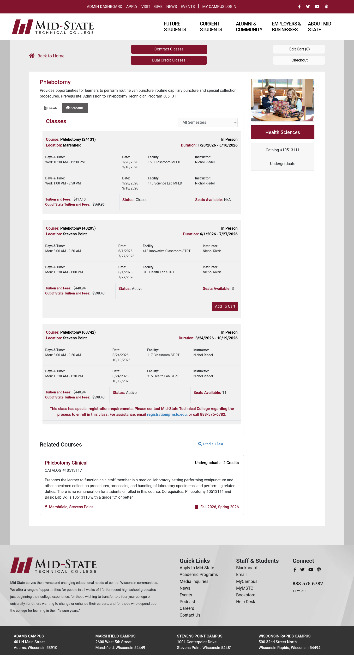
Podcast (187, 601)
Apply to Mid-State (197, 567)
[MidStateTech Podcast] (319, 569)
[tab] (51, 108)
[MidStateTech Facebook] (295, 569)
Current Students (211, 26)
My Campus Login (219, 6)
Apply (132, 6)
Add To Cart (225, 306)
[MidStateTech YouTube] (311, 569)
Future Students (175, 26)
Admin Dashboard (104, 6)
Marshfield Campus (116, 636)
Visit (145, 6)
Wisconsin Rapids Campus (285, 636)
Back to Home (47, 55)
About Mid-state (320, 26)
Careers (187, 608)
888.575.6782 (308, 584)
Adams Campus (29, 636)
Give (158, 6)
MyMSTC (244, 588)
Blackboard (246, 567)
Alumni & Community (249, 26)
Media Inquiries (194, 581)
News (171, 6)
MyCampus (247, 581)
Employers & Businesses (286, 26)
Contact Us (190, 615)
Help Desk (245, 601)
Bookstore (245, 595)
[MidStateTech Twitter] (302, 569)
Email (241, 574)
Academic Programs (199, 574)
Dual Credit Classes (168, 60)
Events (188, 6)
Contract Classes (169, 49)
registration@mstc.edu (167, 414)
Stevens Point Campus (199, 636)
